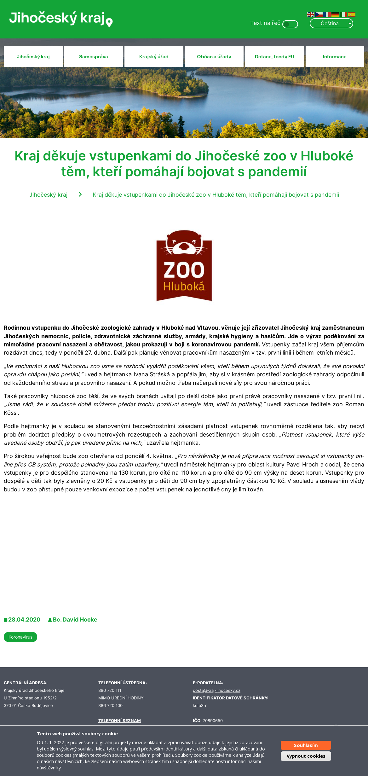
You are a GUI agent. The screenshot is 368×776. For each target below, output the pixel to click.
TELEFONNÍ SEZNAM (119, 720)
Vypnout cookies (306, 756)
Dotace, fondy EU (274, 57)
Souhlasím (306, 745)
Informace (335, 57)
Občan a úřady (214, 57)
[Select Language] (331, 23)
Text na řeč (265, 23)
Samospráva (93, 57)
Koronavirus (20, 637)
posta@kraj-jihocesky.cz (216, 690)
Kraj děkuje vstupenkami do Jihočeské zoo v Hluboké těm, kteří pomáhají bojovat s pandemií (216, 194)
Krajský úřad (154, 57)
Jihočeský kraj (33, 57)
